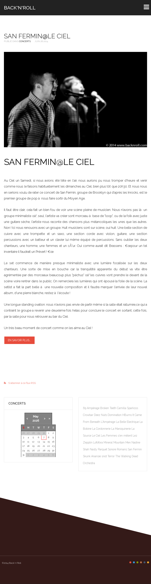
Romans (122, 449)
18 (28, 446)
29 (48, 450)
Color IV (141, 562)
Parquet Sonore (107, 449)
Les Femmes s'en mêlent (117, 435)
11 (28, 441)
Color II (134, 562)
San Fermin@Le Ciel (37, 36)
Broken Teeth (108, 408)
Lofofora (98, 442)
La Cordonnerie (101, 428)
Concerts (25, 41)
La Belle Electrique (128, 421)
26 (33, 450)
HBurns (127, 415)
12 (33, 441)
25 (28, 450)
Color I (130, 562)
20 (38, 446)
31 (23, 454)
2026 (35, 420)
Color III (137, 562)
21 (44, 446)
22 (48, 446)
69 (85, 408)
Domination (115, 415)
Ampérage (93, 408)
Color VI (148, 562)
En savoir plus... (19, 340)
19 (33, 446)
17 (23, 446)
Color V (144, 562)
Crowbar (88, 415)
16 (53, 441)
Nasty (94, 449)
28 (44, 450)
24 (23, 450)
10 (23, 441)
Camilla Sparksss (127, 408)
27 (38, 450)
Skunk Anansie (92, 456)
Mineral (108, 442)
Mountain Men (122, 442)
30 (53, 450)
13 (39, 441)
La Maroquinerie (121, 428)
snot (105, 456)
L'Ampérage (108, 421)
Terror (111, 456)
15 (49, 441)
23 (53, 446)
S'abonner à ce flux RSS (22, 383)
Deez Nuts (101, 415)
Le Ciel (96, 435)
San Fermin (135, 449)
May (36, 416)
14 (44, 441)
